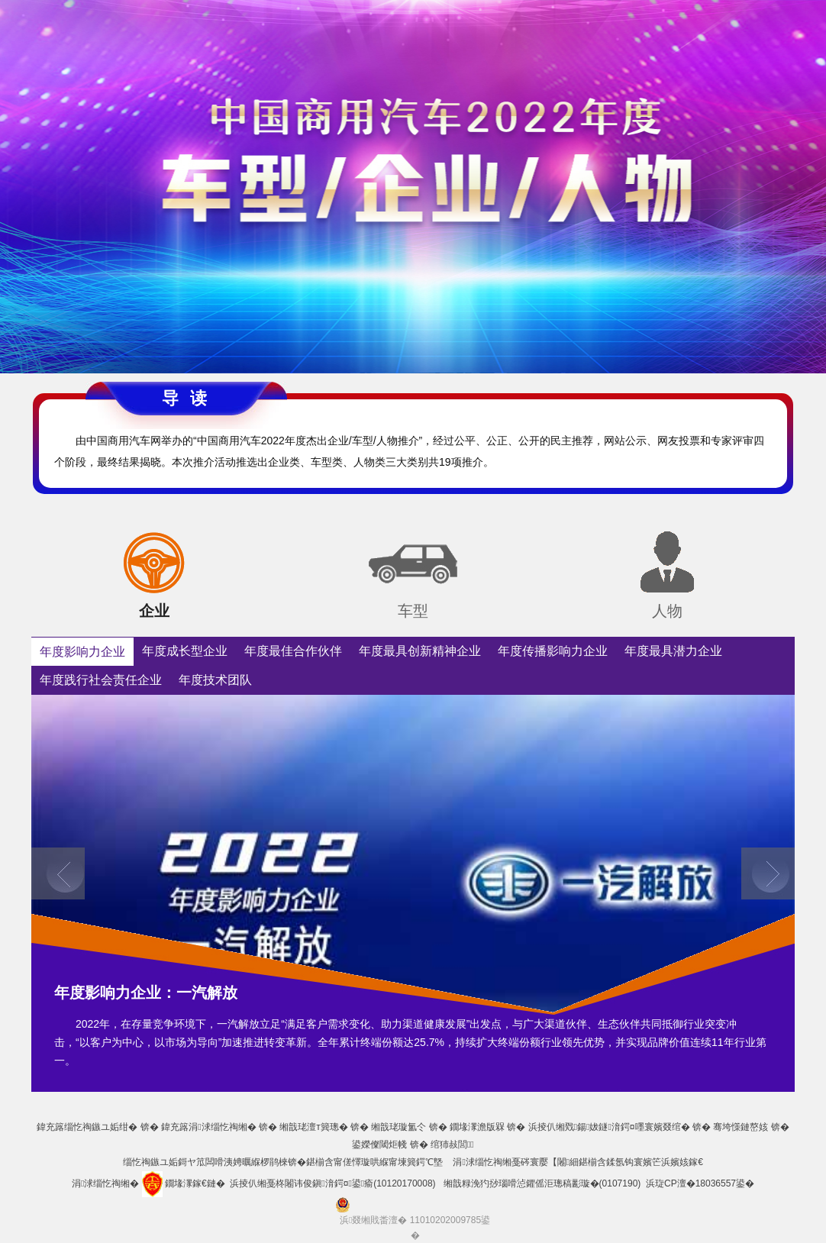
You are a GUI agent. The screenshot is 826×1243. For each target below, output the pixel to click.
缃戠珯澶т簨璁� (313, 1127)
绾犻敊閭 (452, 1144)
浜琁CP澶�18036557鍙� (700, 1183)
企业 (154, 610)
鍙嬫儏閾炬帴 (379, 1144)
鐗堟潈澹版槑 (477, 1127)
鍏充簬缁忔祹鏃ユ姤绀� (87, 1127)
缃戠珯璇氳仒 (398, 1127)
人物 (667, 610)
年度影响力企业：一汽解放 (145, 992)
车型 (413, 610)
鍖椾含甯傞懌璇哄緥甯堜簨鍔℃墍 (374, 1162)
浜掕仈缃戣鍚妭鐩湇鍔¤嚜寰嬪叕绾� (609, 1127)
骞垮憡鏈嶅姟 (740, 1127)
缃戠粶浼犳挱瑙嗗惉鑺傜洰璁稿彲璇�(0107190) (542, 1183)
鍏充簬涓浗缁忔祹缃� (208, 1127)
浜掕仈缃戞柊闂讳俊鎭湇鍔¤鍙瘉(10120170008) (332, 1183)
